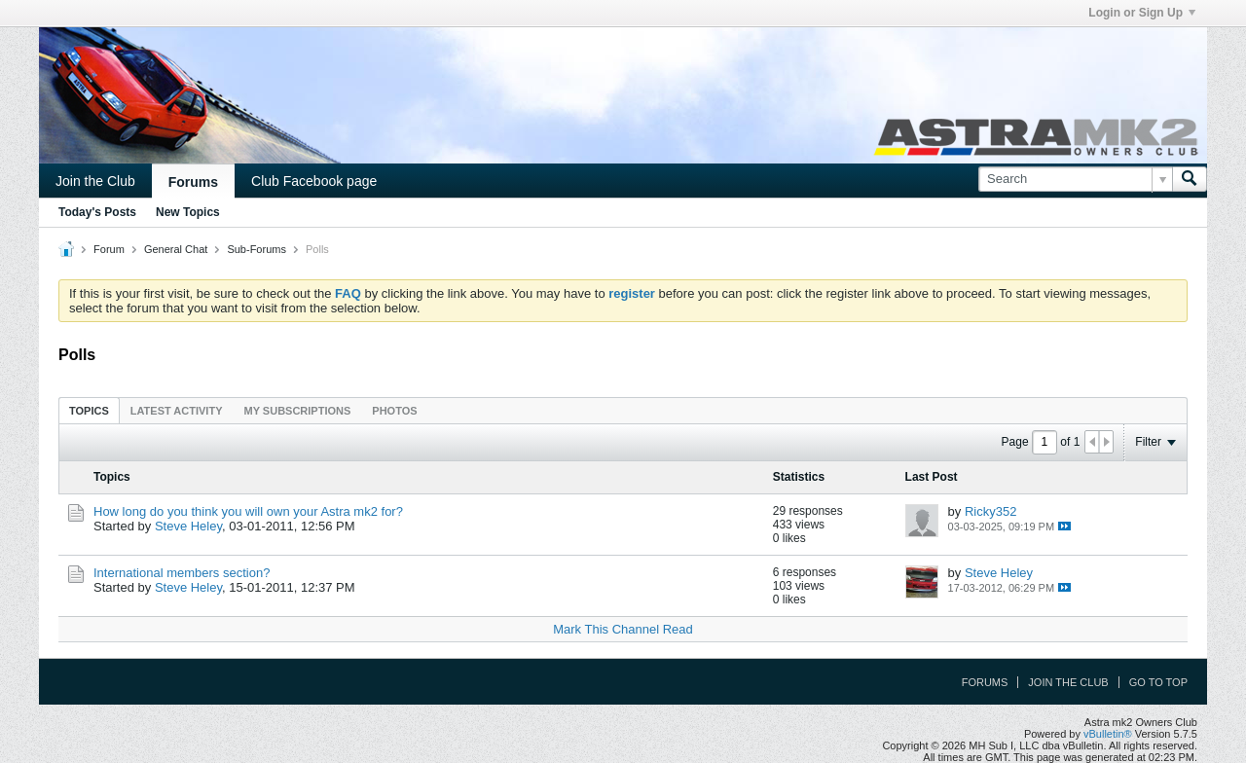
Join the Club (95, 181)
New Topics (188, 212)
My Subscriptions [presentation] (297, 411)
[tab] (89, 410)
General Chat (175, 249)
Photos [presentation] (394, 411)
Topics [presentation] (89, 411)
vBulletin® (1107, 734)
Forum (109, 249)
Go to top (1158, 682)
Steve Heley (188, 526)
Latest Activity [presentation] (176, 411)
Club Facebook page (314, 181)
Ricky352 (990, 511)
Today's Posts (97, 212)
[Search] (1075, 179)
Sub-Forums (256, 249)
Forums (193, 182)
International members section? (181, 572)
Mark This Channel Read (623, 629)
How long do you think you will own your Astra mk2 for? (248, 511)
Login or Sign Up (1141, 12)
